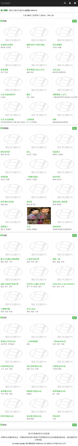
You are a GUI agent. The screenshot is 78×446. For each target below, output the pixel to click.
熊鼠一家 (56, 259)
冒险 (58, 262)
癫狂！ (29, 94)
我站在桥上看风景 (60, 202)
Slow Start (31, 309)
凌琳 (2, 154)
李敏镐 (29, 394)
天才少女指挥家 (7, 119)
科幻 (54, 287)
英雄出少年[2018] (8, 341)
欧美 (62, 262)
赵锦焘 (29, 229)
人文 (2, 369)
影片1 (11, 10)
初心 (28, 152)
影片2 (16, 10)
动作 (58, 287)
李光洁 (3, 179)
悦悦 (28, 344)
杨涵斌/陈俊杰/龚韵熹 (60, 122)
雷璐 (28, 419)
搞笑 (6, 262)
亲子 (6, 287)
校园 (2, 262)
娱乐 (5, 425)
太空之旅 (56, 70)
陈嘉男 (8, 229)
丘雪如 (3, 97)
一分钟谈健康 (32, 341)
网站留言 (32, 444)
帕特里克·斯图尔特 (59, 72)
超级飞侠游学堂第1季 (10, 284)
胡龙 (32, 72)
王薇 (6, 72)
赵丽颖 (27, 10)
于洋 (28, 47)
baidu (17, 444)
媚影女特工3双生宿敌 (36, 45)
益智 (2, 287)
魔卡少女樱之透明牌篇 (10, 259)
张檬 (7, 179)
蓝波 (6, 204)
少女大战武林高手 (8, 94)
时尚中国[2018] (7, 416)
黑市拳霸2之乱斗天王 (36, 70)
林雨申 (55, 154)
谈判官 (29, 202)
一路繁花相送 (32, 177)
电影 (5, 21)
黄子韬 (32, 204)
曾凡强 (6, 154)
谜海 (54, 119)
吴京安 (29, 154)
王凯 (54, 419)
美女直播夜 (57, 45)
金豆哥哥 (4, 344)
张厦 (2, 204)
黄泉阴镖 (4, 70)
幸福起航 (4, 177)
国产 (36, 262)
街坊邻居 (56, 177)
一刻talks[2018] (59, 341)
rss (13, 444)
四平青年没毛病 (7, 202)
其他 (32, 262)
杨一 (54, 394)
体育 (6, 394)
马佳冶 (55, 47)
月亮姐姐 (11, 344)
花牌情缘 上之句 (59, 94)
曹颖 (32, 419)
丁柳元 (34, 154)
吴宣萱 (8, 47)
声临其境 (56, 416)
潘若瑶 (3, 47)
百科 (58, 344)
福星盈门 (4, 226)
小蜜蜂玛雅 (5, 309)
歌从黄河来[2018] (34, 416)
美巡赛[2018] (6, 391)
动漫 (5, 235)
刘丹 (2, 72)
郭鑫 (59, 47)
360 (26, 444)
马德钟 (60, 154)
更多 (74, 21)
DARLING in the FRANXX (64, 284)
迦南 (28, 72)
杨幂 (28, 204)
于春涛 (55, 369)
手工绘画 (33, 287)
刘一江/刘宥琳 (32, 122)
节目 (2, 394)
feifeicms (33, 10)
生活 (54, 344)
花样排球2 (57, 226)
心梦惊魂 (30, 119)
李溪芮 (58, 204)
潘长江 (3, 229)
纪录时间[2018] (7, 366)
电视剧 (6, 128)
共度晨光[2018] (59, 366)
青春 (28, 312)
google (22, 444)
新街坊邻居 (5, 152)
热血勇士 (56, 152)
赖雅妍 (34, 229)
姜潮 (54, 204)
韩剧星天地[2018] (34, 391)
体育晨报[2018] (59, 391)
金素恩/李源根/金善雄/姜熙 (62, 229)
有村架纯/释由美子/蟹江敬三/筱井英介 (14, 122)
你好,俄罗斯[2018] (34, 366)
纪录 (28, 97)
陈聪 (59, 369)
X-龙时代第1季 (33, 259)
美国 (32, 97)
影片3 (22, 10)
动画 (2, 312)
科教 (28, 369)
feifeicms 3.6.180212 (44, 444)
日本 (10, 262)
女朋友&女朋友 (7, 45)
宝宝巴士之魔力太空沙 (36, 284)
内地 (62, 344)
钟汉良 (29, 179)
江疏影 (34, 179)
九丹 (28, 226)
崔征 (58, 394)
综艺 (5, 318)
